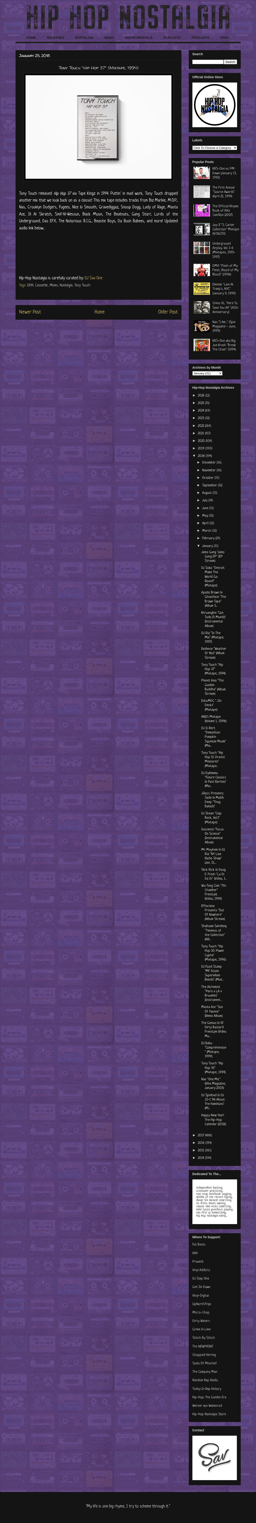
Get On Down (201, 1287)
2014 (201, 1158)
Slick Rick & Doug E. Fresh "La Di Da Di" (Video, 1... (214, 874)
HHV (195, 1253)
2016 (201, 1143)
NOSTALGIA (84, 37)
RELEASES (55, 37)
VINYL (225, 37)
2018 (202, 456)
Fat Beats (198, 1245)
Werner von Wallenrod (207, 1406)
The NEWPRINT (202, 1347)
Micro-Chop (200, 1313)
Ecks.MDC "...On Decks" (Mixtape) (211, 705)
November (209, 470)
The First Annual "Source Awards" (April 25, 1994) (223, 192)
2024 (201, 411)
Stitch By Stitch (203, 1338)
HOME (31, 37)
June (205, 508)
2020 (202, 441)
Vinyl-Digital (200, 1296)
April (205, 523)
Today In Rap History (206, 1389)
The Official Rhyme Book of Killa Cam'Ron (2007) (225, 211)
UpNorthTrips (201, 1304)
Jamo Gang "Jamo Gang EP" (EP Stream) (213, 556)
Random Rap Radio (205, 1380)
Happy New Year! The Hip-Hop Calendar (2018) (213, 1120)
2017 (201, 1135)
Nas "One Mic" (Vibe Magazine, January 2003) (213, 1083)
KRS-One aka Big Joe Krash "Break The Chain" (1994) (224, 345)
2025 (201, 403)
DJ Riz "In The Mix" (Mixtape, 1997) (212, 637)
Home (100, 312)
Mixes (54, 285)
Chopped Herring (204, 1355)
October (208, 478)
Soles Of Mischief (204, 1363)
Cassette (41, 285)
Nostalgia (66, 285)
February (208, 538)
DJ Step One (200, 1279)
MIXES (109, 37)
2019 (201, 449)
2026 (201, 396)
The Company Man (204, 1372)
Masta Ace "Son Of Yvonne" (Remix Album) (212, 1011)
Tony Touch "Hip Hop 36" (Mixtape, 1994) (213, 1068)
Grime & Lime (201, 1329)
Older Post (168, 312)
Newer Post (30, 312)
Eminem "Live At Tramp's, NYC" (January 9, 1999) (224, 289)
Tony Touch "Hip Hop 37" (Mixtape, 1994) (213, 669)
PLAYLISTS (172, 37)
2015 (201, 1151)
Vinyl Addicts (201, 1270)
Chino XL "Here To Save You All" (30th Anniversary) (225, 307)
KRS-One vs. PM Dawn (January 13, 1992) (224, 173)
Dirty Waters (201, 1321)
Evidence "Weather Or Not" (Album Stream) (213, 653)
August (207, 493)
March (207, 531)
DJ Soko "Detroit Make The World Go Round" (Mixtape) (213, 577)
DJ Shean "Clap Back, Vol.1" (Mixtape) (211, 818)
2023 (201, 418)
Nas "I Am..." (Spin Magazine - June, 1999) (224, 326)
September (210, 485)
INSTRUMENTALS (139, 37)
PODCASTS (200, 37)
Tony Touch (82, 285)
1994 (30, 285)
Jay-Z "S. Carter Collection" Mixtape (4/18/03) (225, 229)
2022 (201, 426)
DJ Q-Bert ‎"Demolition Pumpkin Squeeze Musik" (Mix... (213, 737)
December (209, 463)
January (208, 546)
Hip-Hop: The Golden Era (209, 1397)
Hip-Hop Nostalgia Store (209, 1414)
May (205, 516)
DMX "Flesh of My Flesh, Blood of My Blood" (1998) (225, 270)
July (205, 500)
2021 (201, 433)
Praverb (198, 1262)
